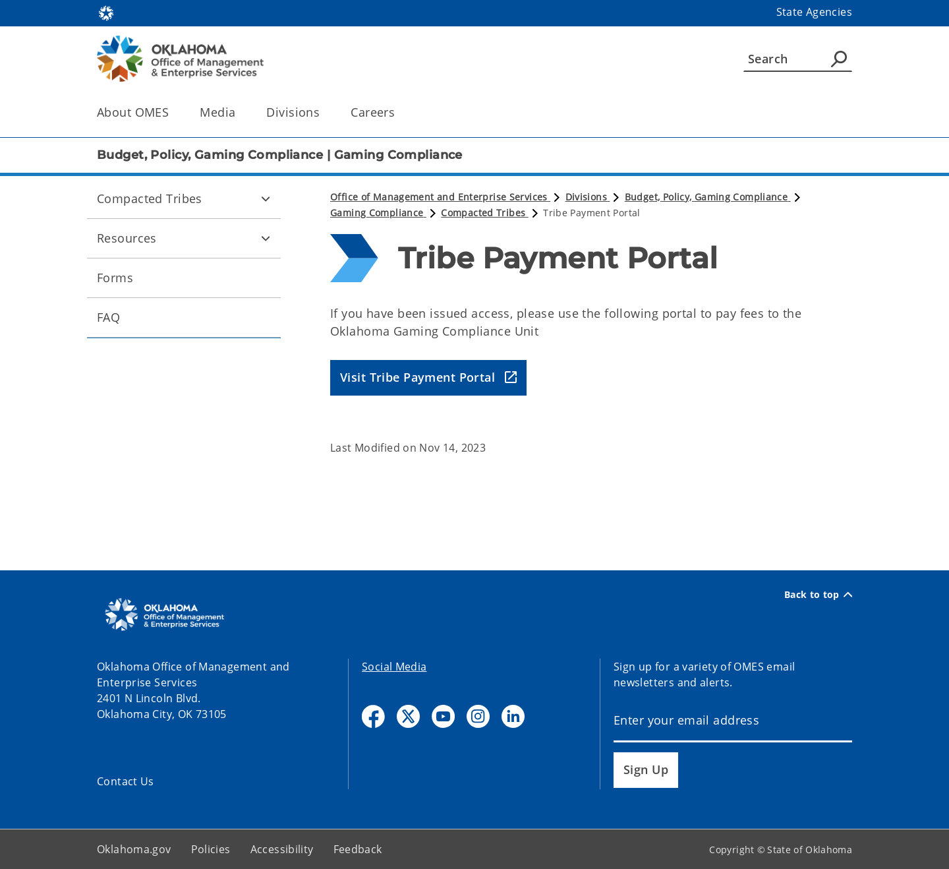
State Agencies (814, 12)
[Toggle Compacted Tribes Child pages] (265, 198)
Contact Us (125, 781)
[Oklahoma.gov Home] (106, 12)
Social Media (394, 666)
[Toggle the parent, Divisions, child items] (324, 112)
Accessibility (282, 849)
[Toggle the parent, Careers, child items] (399, 112)
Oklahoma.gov (134, 849)
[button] (428, 378)
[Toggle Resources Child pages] (265, 238)
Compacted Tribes (149, 198)
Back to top (818, 594)
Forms (115, 277)
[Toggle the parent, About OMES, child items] (173, 112)
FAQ (108, 317)
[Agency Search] (839, 58)
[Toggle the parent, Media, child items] (239, 112)
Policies (211, 849)
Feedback (357, 849)
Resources (127, 238)
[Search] (797, 58)
